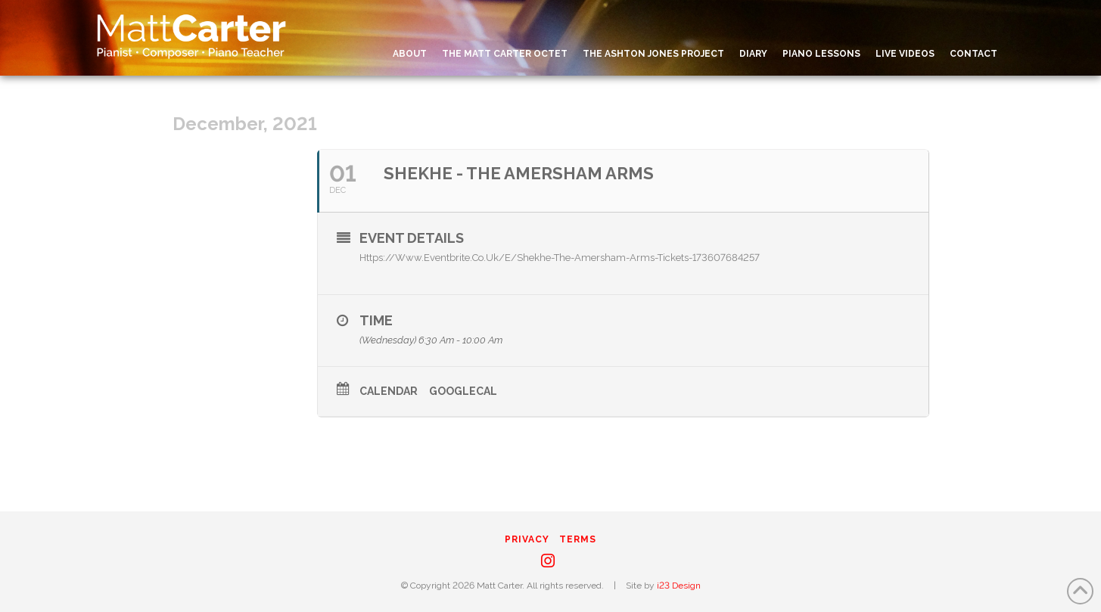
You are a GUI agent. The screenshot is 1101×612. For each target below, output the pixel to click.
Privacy (527, 539)
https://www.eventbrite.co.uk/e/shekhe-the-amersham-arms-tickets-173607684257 (559, 257)
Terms (577, 539)
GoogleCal (463, 391)
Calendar (388, 391)
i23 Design (679, 585)
